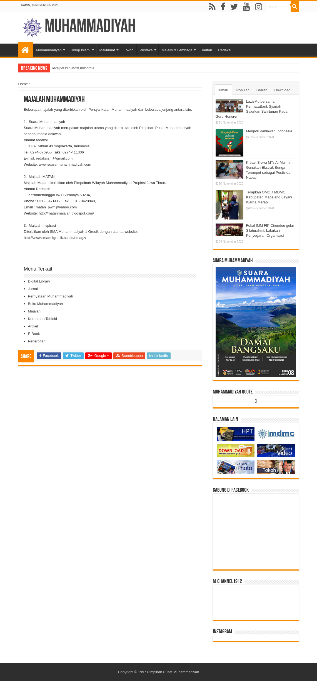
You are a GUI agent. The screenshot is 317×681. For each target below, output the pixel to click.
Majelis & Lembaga (177, 50)
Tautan (206, 50)
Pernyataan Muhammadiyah (50, 296)
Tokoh (129, 50)
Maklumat (107, 50)
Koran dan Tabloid (42, 319)
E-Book (34, 334)
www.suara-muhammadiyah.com (65, 164)
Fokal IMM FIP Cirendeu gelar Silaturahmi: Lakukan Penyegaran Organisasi (270, 230)
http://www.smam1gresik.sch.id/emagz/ (55, 238)
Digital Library (39, 281)
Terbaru (223, 90)
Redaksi (224, 50)
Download (282, 90)
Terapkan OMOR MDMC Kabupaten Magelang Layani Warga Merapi (269, 197)
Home (23, 84)
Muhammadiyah (90, 27)
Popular (242, 90)
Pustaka (146, 50)
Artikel (33, 326)
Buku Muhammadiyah (45, 304)
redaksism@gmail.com (54, 158)
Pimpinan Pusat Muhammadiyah (173, 672)
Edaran (261, 90)
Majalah (34, 311)
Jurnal (33, 289)
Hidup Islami (81, 50)
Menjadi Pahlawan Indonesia (73, 68)
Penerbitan (37, 341)
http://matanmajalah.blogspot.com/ (66, 213)
